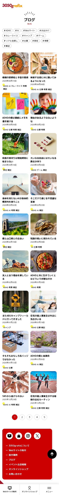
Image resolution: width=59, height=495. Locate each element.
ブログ (29, 20)
